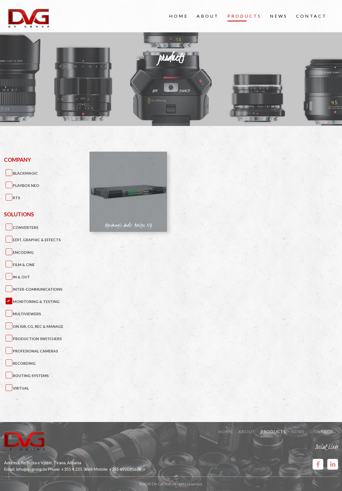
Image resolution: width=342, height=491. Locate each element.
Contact (311, 15)
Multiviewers (27, 314)
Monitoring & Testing (36, 301)
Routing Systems (31, 375)
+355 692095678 (125, 468)
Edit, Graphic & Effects (37, 239)
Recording (24, 363)
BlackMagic (25, 173)
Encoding (23, 252)
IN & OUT (21, 277)
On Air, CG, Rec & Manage (38, 326)
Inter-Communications (37, 289)
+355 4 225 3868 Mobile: (85, 468)
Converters (25, 227)
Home (178, 15)
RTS (16, 197)
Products (244, 15)
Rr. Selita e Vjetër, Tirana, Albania (51, 462)
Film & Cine (24, 264)
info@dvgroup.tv (31, 468)
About (208, 15)
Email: (10, 468)
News (278, 15)
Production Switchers (37, 338)
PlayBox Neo (26, 185)
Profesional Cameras (35, 351)
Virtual (21, 388)
